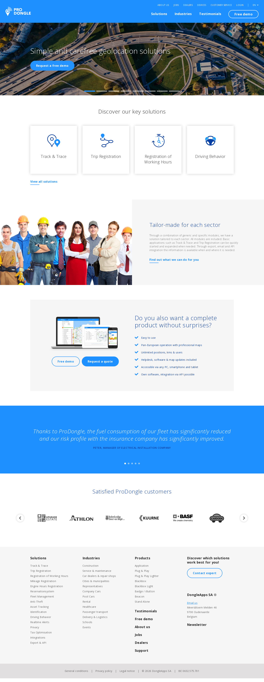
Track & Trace (39, 569)
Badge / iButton (145, 595)
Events (86, 631)
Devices (201, 5)
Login (239, 5)
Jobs (176, 5)
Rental (86, 605)
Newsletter (197, 628)
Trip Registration (40, 574)
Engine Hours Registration (46, 590)
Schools (87, 626)
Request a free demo (52, 66)
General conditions (76, 674)
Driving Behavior (40, 620)
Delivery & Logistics (94, 620)
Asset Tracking (39, 610)
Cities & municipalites (95, 584)
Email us (192, 606)
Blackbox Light (144, 590)
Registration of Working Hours (49, 579)
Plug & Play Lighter (147, 579)
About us (142, 630)
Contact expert (205, 577)
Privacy (34, 631)
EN (255, 5)
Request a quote (100, 365)
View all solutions (43, 185)
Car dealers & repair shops (99, 579)
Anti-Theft (36, 605)
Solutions (159, 14)
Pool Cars (88, 600)
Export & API (38, 646)
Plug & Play (142, 574)
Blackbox (140, 584)
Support (141, 654)
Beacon (139, 600)
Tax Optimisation (41, 636)
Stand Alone (142, 605)
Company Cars (91, 595)
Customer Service (221, 5)
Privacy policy (103, 674)
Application (141, 569)
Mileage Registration (43, 584)
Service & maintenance (96, 574)
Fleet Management (42, 600)
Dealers (188, 5)
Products (142, 562)
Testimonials (210, 14)
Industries (183, 14)
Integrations (37, 641)
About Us (163, 5)
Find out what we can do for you (174, 263)
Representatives (92, 590)
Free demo (243, 14)
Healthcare (89, 610)
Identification (38, 615)
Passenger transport (95, 615)
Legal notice (127, 674)
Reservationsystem (42, 595)
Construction (90, 569)
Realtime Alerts (39, 626)
